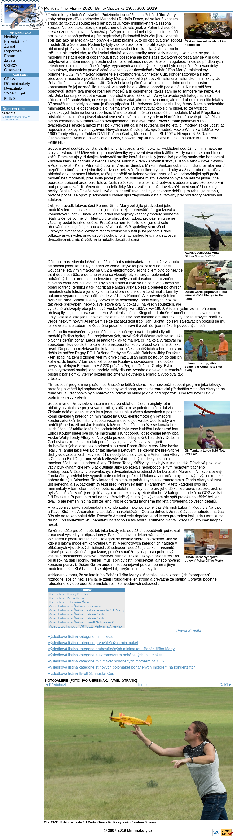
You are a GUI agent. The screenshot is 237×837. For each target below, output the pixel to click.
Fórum (9, 56)
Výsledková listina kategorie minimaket (80, 637)
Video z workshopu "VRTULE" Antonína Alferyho (85, 626)
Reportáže (13, 51)
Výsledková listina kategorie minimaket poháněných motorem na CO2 (106, 661)
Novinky (11, 37)
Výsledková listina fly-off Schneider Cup (81, 673)
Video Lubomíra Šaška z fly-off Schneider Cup (83, 622)
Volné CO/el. (15, 93)
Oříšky (9, 79)
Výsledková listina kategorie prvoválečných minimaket (93, 643)
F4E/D (9, 99)
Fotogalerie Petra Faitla (66, 598)
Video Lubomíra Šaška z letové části (76, 614)
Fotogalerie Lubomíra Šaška (70, 602)
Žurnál (9, 46)
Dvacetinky (13, 88)
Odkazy (10, 65)
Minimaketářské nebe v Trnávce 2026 (16, 118)
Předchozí (55, 685)
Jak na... (11, 61)
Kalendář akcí (15, 42)
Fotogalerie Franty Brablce (69, 594)
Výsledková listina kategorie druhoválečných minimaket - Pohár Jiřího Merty (111, 649)
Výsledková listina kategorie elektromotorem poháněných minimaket (105, 655)
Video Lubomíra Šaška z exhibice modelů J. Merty (86, 610)
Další (226, 685)
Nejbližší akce (14, 109)
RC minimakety (17, 84)
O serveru (12, 70)
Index (142, 685)
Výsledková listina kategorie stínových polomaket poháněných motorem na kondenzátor (121, 667)
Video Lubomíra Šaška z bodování (75, 606)
